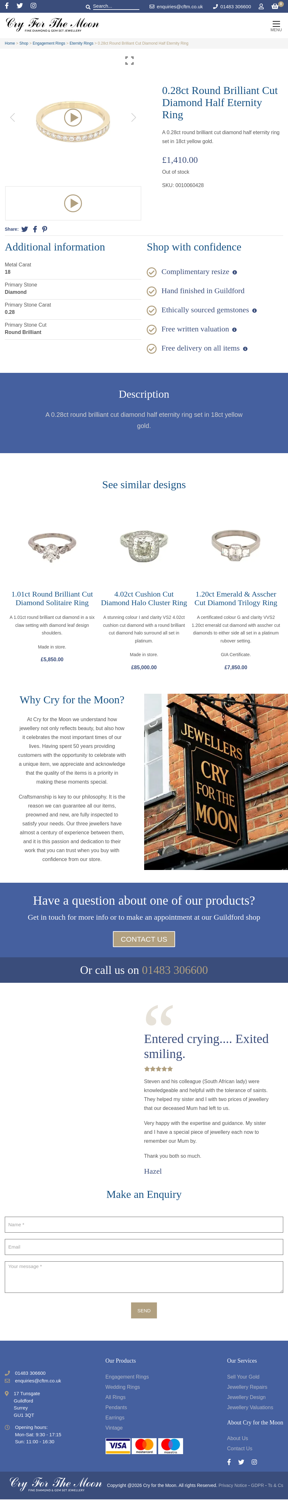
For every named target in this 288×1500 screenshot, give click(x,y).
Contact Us (144, 939)
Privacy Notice (232, 1486)
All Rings (116, 1397)
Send (144, 1311)
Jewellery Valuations (250, 1407)
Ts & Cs (275, 1486)
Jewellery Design (246, 1397)
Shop (23, 43)
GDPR (257, 1486)
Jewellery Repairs (247, 1387)
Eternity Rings (81, 43)
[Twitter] (24, 6)
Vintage (114, 1428)
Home (10, 43)
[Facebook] (11, 6)
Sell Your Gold (243, 1377)
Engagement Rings (49, 43)
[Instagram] (33, 6)
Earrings (115, 1418)
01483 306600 (235, 6)
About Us (237, 1439)
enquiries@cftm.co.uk (176, 6)
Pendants (116, 1407)
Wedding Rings (123, 1387)
